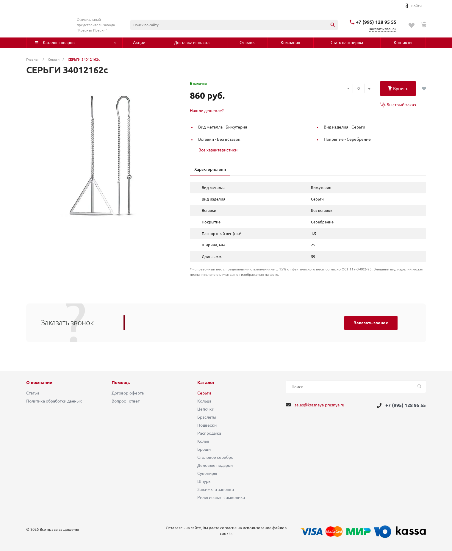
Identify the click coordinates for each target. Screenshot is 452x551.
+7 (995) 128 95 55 (376, 22)
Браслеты (206, 417)
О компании (39, 382)
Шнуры (204, 481)
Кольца (204, 401)
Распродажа (209, 433)
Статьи (32, 393)
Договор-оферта (128, 393)
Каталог (206, 382)
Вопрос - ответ (126, 401)
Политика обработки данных (54, 401)
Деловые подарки (215, 465)
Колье (203, 441)
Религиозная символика (221, 497)
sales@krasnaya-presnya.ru (319, 405)
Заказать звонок (371, 322)
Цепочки (205, 409)
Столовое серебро (215, 457)
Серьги (204, 393)
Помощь (121, 382)
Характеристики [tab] (210, 169)
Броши (204, 449)
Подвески (207, 425)
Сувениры (207, 473)
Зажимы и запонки (215, 489)
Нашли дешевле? (207, 110)
